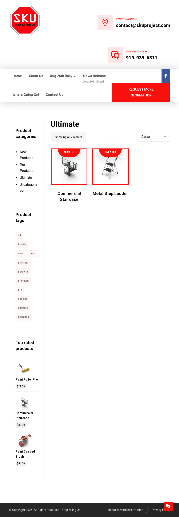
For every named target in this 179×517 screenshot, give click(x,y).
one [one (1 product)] (32, 253)
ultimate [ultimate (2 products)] (23, 307)
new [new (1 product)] (20, 253)
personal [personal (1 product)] (23, 271)
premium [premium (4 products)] (23, 280)
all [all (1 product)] (19, 235)
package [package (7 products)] (23, 262)
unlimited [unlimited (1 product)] (23, 316)
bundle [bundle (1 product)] (22, 244)
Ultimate (26, 178)
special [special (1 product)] (22, 298)
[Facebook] (166, 76)
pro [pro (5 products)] (20, 289)
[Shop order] (154, 137)
